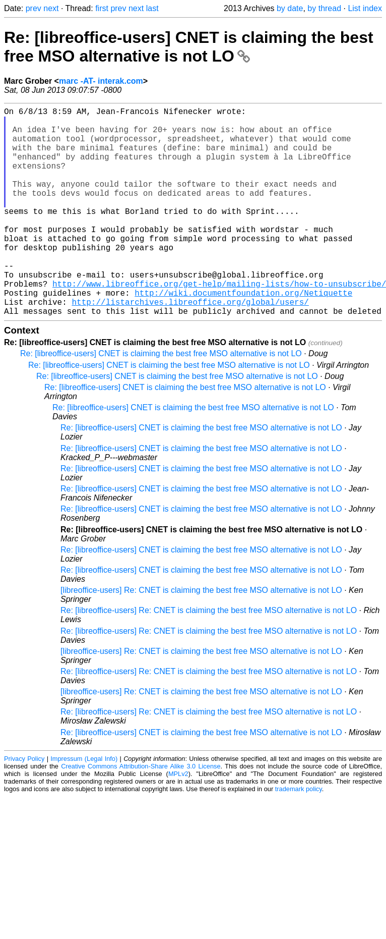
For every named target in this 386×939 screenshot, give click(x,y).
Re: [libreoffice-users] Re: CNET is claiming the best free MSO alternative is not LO (208, 656)
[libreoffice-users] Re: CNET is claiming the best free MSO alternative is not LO (201, 636)
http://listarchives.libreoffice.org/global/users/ (190, 346)
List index (365, 8)
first (101, 8)
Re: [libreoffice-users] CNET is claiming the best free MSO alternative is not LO (188, 46)
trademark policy (298, 835)
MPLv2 (178, 820)
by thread (324, 8)
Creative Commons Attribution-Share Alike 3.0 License (140, 812)
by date (290, 8)
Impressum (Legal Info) (83, 805)
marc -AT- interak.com (101, 81)
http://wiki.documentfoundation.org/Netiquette (243, 335)
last (152, 8)
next (50, 8)
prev (33, 8)
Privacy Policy (24, 805)
